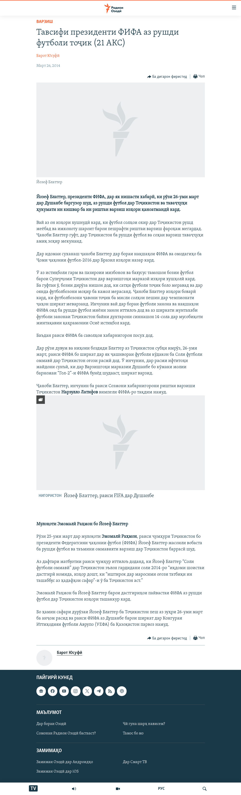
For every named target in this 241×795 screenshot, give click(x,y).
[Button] (167, 77)
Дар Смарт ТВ (135, 762)
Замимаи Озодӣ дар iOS (57, 772)
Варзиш (44, 21)
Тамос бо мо (133, 733)
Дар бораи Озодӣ (51, 724)
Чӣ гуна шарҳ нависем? (144, 724)
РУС (161, 789)
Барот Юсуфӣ (48, 56)
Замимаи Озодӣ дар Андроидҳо (64, 762)
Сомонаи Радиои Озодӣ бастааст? (66, 733)
